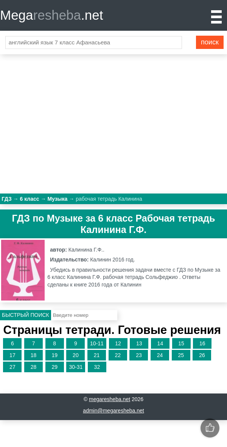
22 (118, 355)
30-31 (75, 367)
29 (54, 367)
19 (54, 355)
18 (34, 355)
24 (160, 355)
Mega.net (51, 15)
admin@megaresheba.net (113, 411)
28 (34, 367)
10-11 (97, 343)
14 (160, 343)
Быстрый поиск (25, 315)
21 (97, 355)
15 (181, 343)
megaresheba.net (109, 399)
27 (12, 367)
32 (97, 367)
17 (12, 355)
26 (202, 355)
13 (139, 343)
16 (202, 343)
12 (118, 343)
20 (76, 355)
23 (139, 355)
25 (181, 355)
